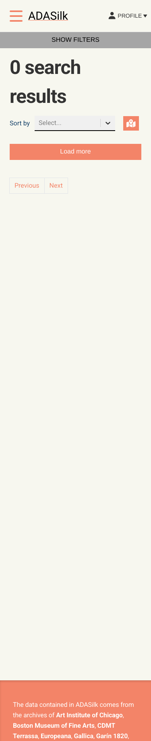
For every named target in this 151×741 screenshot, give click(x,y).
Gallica (83, 736)
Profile (127, 15)
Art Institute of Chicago (89, 715)
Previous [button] (26, 185)
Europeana (56, 736)
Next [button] (56, 185)
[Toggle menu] (16, 16)
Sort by (20, 123)
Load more (75, 151)
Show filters (75, 40)
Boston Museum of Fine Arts (54, 725)
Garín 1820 (112, 736)
